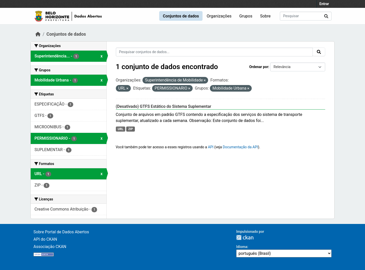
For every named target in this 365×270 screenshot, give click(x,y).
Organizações (219, 16)
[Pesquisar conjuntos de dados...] (306, 16)
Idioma (241, 247)
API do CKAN (45, 239)
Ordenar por (258, 67)
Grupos (245, 16)
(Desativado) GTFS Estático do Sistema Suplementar (163, 106)
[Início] (38, 34)
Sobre (265, 16)
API (210, 147)
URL (120, 129)
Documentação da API (240, 147)
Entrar (324, 4)
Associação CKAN (49, 246)
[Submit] (326, 16)
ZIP (130, 129)
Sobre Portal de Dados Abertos (61, 232)
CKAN (244, 237)
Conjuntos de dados (181, 16)
